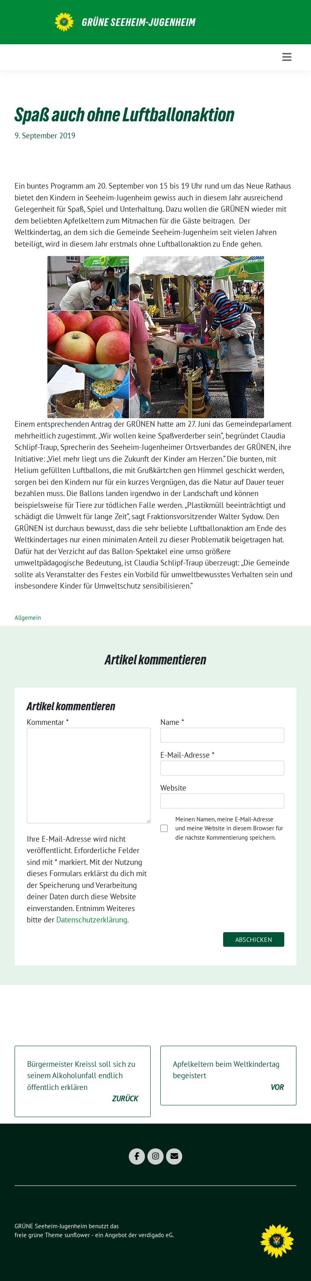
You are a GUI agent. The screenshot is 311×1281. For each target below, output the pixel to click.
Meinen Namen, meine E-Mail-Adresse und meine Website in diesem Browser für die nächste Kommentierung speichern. (229, 828)
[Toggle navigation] (286, 57)
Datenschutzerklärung (91, 919)
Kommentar (48, 722)
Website (173, 788)
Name (172, 722)
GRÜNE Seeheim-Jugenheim (139, 22)
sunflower (77, 1235)
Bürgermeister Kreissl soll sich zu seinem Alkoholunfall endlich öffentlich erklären (82, 1082)
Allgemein (28, 617)
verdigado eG (155, 1235)
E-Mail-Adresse (187, 755)
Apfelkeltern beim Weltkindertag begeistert (228, 1076)
